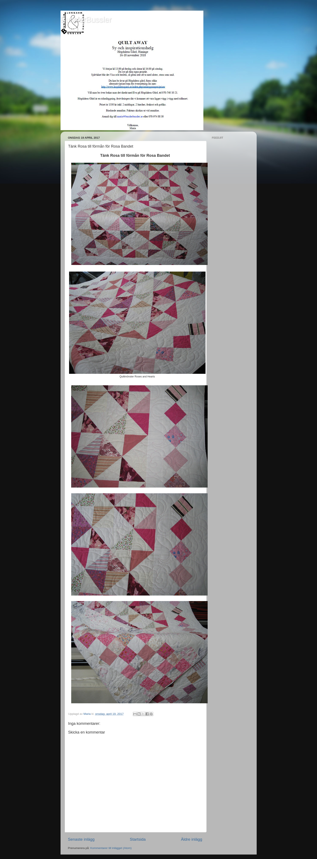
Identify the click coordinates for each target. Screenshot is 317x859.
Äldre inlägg (191, 839)
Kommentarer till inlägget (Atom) (111, 848)
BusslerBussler (86, 19)
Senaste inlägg (81, 839)
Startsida (138, 839)
